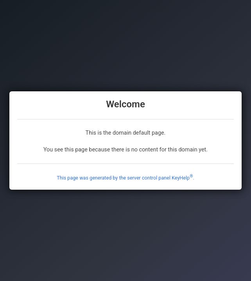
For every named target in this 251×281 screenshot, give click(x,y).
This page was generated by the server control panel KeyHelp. (125, 178)
